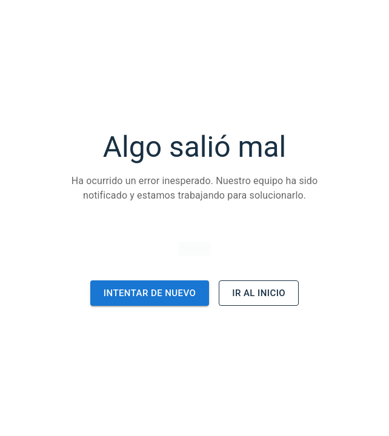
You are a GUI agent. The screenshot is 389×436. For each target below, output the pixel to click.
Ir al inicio (258, 293)
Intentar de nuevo (149, 293)
